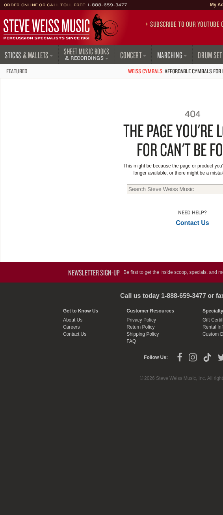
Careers (71, 327)
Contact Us (192, 222)
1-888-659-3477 (107, 4)
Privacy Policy (141, 320)
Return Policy (140, 327)
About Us (72, 320)
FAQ (131, 341)
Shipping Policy (142, 334)
